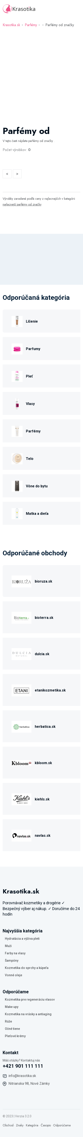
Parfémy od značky (59, 24)
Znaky (19, 1125)
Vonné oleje (13, 975)
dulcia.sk (42, 654)
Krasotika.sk (11, 24)
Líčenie (32, 321)
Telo (29, 459)
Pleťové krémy (15, 1036)
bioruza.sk (43, 581)
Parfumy (33, 349)
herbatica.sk (45, 726)
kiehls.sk (42, 799)
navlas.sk (42, 835)
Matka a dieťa (37, 513)
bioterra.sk (44, 618)
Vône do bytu (37, 486)
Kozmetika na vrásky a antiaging (28, 1014)
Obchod (8, 1125)
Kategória (32, 1125)
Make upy (11, 1007)
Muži (8, 946)
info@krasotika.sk (22, 1076)
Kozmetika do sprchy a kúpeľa (26, 968)
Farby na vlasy (15, 953)
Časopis (46, 1125)
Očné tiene (12, 1028)
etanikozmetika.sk (50, 690)
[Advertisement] (41, 77)
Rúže (8, 1021)
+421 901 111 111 (23, 1066)
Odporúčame (62, 1125)
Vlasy (30, 404)
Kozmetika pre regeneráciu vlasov (30, 999)
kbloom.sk (43, 763)
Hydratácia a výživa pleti (22, 938)
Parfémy (31, 24)
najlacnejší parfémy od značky (22, 204)
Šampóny (11, 960)
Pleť (29, 376)
